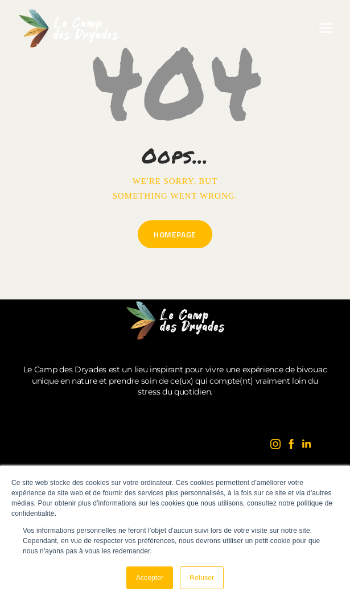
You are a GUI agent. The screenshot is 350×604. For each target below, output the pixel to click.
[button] (326, 28)
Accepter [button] (150, 578)
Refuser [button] (202, 578)
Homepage (175, 234)
